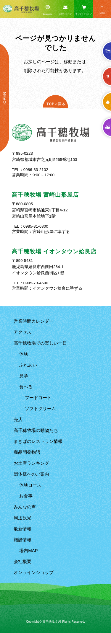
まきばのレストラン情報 (38, 441)
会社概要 (22, 561)
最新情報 (22, 528)
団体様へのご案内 (31, 474)
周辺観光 (22, 517)
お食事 (26, 495)
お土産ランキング (31, 463)
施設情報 (22, 539)
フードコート (38, 397)
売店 (18, 419)
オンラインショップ (34, 572)
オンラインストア (83, 14)
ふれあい (28, 364)
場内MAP (28, 550)
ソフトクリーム (40, 408)
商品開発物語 (27, 452)
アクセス (22, 332)
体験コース (30, 484)
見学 (23, 375)
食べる (26, 386)
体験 (23, 353)
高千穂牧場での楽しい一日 (40, 342)
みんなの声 (25, 506)
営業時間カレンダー (34, 321)
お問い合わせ (65, 14)
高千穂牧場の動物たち (36, 430)
